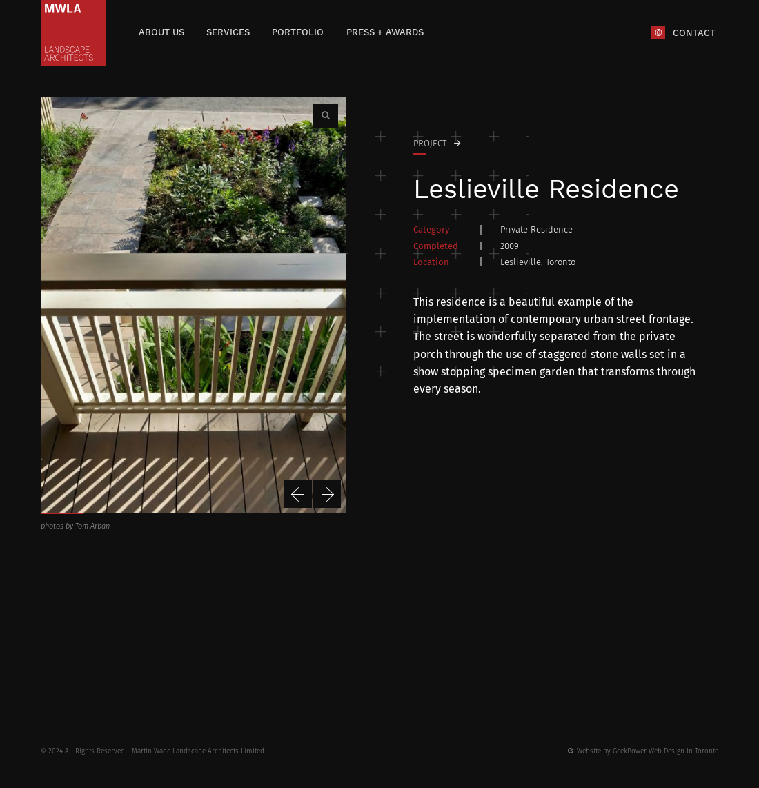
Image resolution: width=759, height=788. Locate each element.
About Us (161, 32)
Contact (694, 32)
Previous (298, 494)
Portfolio (298, 32)
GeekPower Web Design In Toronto (666, 751)
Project (429, 143)
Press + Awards (385, 32)
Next (327, 494)
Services (228, 32)
